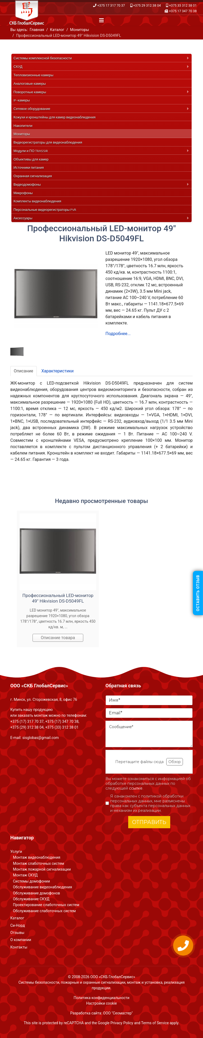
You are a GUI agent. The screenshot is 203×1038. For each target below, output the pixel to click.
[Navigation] (101, 20)
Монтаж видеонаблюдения (36, 857)
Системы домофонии (31, 881)
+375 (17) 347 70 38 (62, 721)
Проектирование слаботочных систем (46, 905)
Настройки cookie (101, 1003)
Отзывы (17, 932)
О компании (20, 940)
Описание (23, 370)
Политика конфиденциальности (101, 998)
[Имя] (149, 700)
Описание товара (58, 637)
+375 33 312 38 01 (183, 5)
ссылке (135, 788)
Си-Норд (17, 925)
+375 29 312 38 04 (147, 5)
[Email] (149, 713)
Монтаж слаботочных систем (38, 863)
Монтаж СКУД (25, 875)
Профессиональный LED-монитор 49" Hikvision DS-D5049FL (58, 598)
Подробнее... (118, 333)
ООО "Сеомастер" (118, 1013)
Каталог (17, 918)
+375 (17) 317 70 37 (27, 721)
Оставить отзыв (198, 593)
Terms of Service (155, 1023)
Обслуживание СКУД (31, 899)
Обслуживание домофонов (36, 893)
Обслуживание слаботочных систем (44, 911)
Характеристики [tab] (57, 370)
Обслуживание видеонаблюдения (42, 887)
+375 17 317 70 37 (111, 5)
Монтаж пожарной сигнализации (42, 869)
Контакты (18, 947)
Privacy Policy (121, 1023)
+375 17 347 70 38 (183, 11)
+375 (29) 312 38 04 (27, 727)
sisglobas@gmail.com (40, 738)
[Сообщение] (149, 734)
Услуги (16, 851)
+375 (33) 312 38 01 (62, 727)
